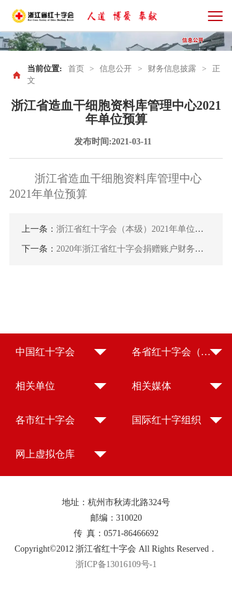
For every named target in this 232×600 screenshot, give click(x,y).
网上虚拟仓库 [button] (45, 454)
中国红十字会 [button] (45, 351)
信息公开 (116, 68)
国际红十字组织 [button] (166, 420)
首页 (76, 68)
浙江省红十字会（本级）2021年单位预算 (134, 229)
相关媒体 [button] (151, 386)
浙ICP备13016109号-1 (116, 564)
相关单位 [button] (35, 386)
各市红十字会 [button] (45, 420)
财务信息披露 (172, 68)
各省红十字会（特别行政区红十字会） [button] (177, 351)
